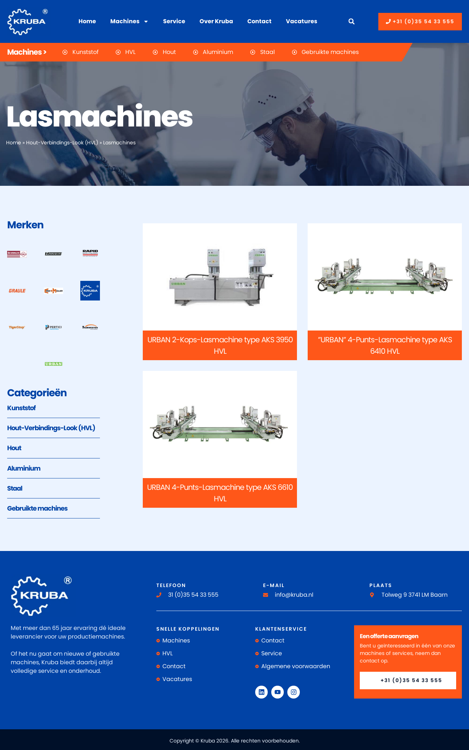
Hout (14, 447)
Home (87, 21)
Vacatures (301, 21)
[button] (351, 22)
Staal (14, 488)
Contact (259, 21)
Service (174, 21)
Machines (129, 21)
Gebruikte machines (37, 508)
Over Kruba (216, 21)
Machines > (26, 52)
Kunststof (21, 407)
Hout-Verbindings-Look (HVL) (62, 142)
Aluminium (23, 468)
